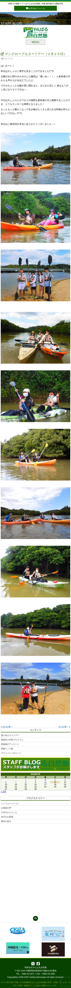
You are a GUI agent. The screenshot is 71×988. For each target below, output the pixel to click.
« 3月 (3, 791)
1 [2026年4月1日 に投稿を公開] (25, 780)
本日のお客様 (7, 817)
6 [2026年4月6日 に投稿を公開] (6, 782)
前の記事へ (7, 727)
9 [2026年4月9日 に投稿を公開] (35, 782)
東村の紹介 (6, 821)
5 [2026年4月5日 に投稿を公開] (65, 780)
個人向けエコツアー (10, 735)
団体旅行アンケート (10, 744)
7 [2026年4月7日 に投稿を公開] (15, 782)
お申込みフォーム (35, 8)
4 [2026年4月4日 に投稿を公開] (55, 780)
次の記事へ (63, 727)
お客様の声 (6, 808)
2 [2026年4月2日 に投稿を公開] (35, 780)
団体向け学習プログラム (12, 740)
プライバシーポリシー (11, 753)
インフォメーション (10, 803)
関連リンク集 (7, 748)
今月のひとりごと (9, 812)
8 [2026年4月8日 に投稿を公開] (25, 782)
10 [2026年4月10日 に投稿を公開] (45, 782)
